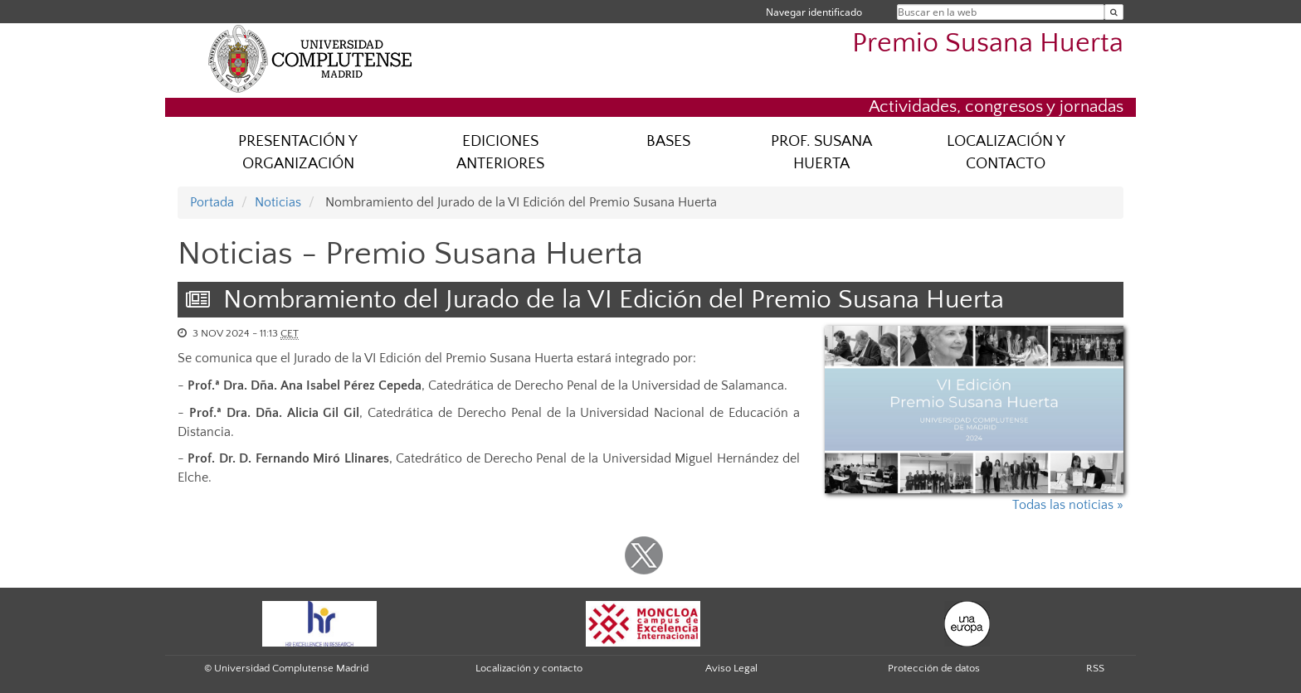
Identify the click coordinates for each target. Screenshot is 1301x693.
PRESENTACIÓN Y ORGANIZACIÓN (298, 152)
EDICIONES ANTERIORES (500, 152)
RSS (1095, 668)
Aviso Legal (731, 668)
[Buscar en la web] (1113, 12)
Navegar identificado (814, 12)
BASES (668, 141)
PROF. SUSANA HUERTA (821, 152)
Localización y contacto (528, 668)
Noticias (278, 202)
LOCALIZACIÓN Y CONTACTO (1006, 152)
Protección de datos (934, 668)
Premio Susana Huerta (987, 43)
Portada (212, 202)
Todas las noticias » (1067, 504)
